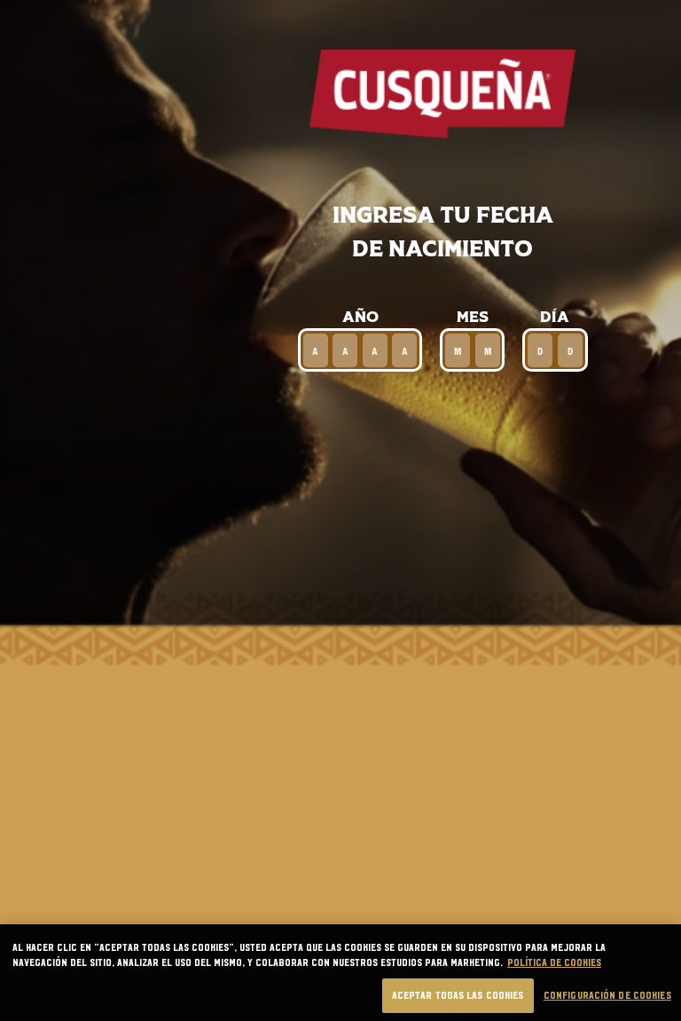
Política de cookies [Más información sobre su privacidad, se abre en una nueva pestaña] (554, 979)
